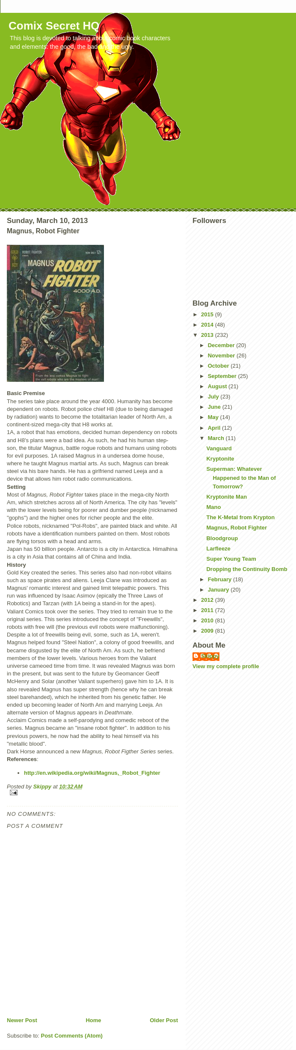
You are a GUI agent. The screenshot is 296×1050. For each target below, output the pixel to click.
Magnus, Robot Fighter (236, 527)
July (214, 396)
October (219, 366)
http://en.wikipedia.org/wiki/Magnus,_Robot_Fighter (92, 773)
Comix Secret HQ (54, 25)
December (222, 345)
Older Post (164, 1020)
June (215, 407)
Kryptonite (220, 458)
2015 (208, 314)
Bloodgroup (222, 538)
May (214, 417)
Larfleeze (218, 548)
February (220, 579)
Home (93, 1020)
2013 (208, 335)
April (215, 428)
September (223, 376)
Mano (213, 507)
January (219, 589)
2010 (208, 620)
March (217, 438)
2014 (208, 324)
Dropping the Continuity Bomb (246, 569)
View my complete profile (225, 666)
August (218, 386)
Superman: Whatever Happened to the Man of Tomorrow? (240, 478)
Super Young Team (231, 559)
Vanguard (218, 448)
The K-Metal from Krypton (240, 517)
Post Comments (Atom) (72, 1035)
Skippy (210, 656)
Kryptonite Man (226, 497)
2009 (208, 631)
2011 (208, 610)
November (222, 355)
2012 (208, 600)
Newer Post (22, 1020)
